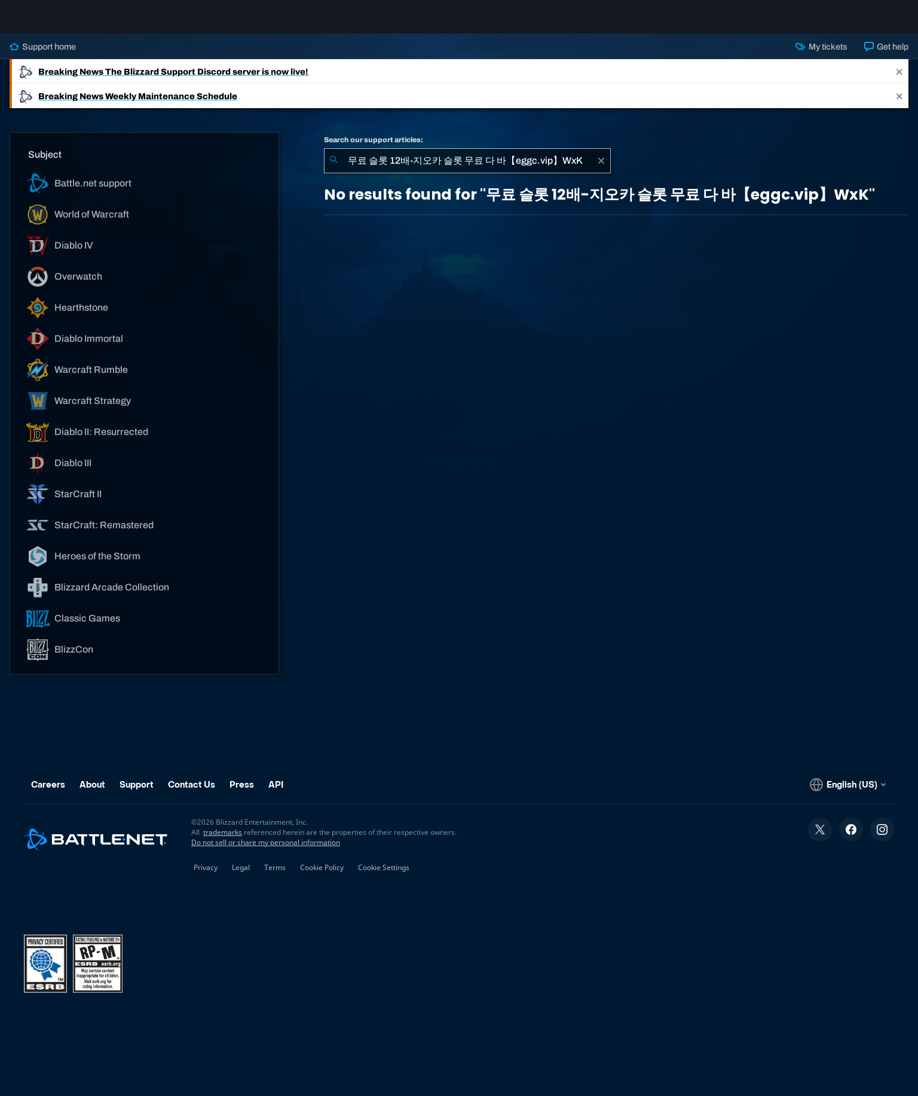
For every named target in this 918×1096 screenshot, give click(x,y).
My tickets (821, 56)
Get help (886, 56)
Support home (43, 56)
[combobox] (467, 170)
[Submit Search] (333, 170)
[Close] (899, 81)
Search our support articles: (373, 149)
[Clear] (601, 170)
